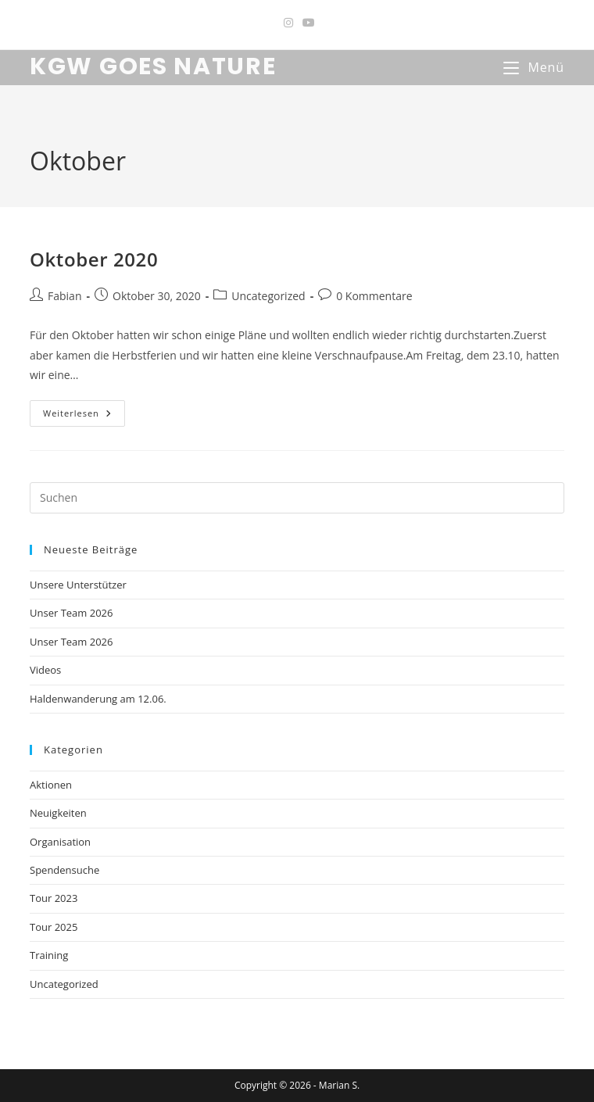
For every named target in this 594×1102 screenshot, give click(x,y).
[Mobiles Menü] (533, 67)
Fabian (64, 295)
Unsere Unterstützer (78, 585)
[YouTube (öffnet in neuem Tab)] (306, 23)
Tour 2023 (53, 898)
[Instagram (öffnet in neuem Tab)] (288, 23)
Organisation (60, 842)
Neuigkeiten (58, 813)
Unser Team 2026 (71, 613)
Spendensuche (64, 870)
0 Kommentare (374, 295)
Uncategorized (268, 295)
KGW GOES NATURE (153, 66)
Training (49, 955)
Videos (45, 670)
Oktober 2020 (94, 259)
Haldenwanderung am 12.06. (98, 699)
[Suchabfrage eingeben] (297, 497)
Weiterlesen (84, 416)
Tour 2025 (53, 927)
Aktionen (51, 785)
